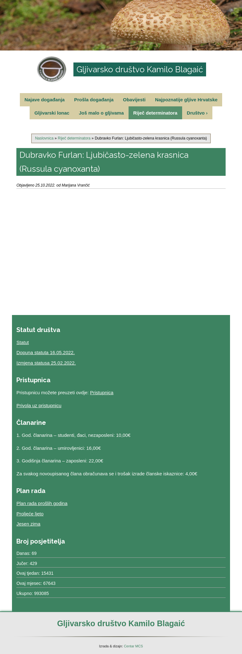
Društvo (197, 113)
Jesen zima (28, 523)
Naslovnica (44, 138)
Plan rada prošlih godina (41, 503)
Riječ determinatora (155, 113)
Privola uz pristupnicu (38, 405)
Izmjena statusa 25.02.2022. (46, 363)
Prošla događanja (93, 99)
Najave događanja (45, 99)
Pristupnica (101, 392)
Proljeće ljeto (29, 513)
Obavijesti (134, 99)
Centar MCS (133, 646)
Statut (22, 342)
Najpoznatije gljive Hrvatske (186, 99)
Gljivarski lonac (51, 113)
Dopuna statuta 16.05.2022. (45, 352)
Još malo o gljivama (101, 113)
